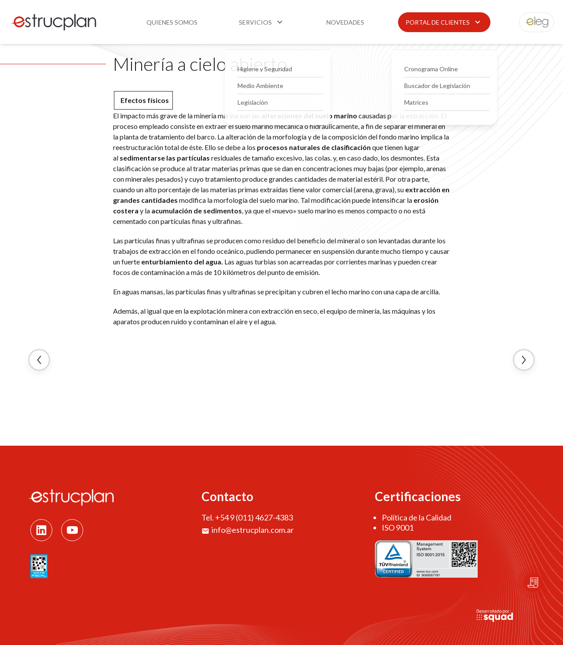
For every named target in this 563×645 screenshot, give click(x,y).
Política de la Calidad (416, 517)
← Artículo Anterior (39, 360)
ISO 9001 (397, 527)
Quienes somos (171, 22)
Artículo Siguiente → (524, 360)
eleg (531, 22)
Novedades (345, 22)
